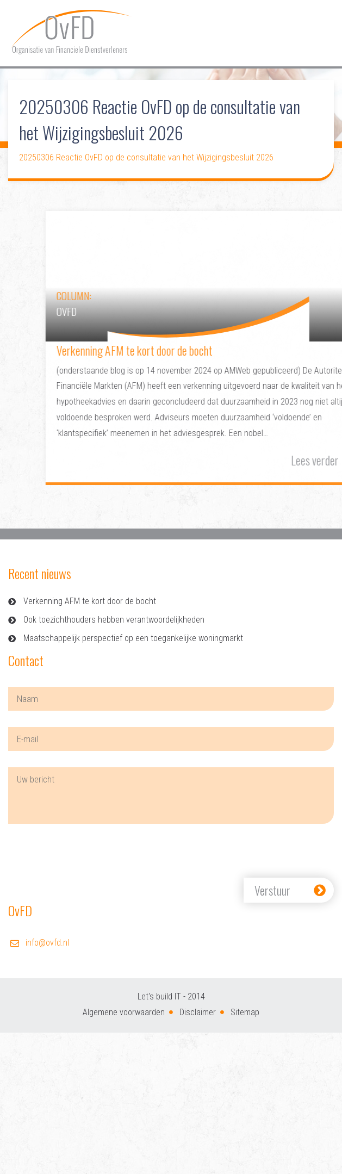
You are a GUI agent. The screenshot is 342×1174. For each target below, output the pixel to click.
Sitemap (245, 1012)
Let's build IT (159, 996)
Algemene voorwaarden (124, 1012)
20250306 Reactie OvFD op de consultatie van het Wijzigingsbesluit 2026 (146, 157)
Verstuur (272, 890)
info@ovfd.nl (47, 942)
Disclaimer (197, 1012)
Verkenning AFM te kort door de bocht (89, 601)
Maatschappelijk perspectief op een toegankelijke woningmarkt (133, 638)
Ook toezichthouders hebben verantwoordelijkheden (113, 619)
